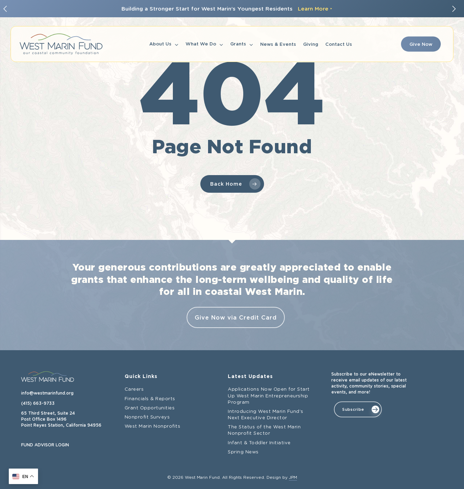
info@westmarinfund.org (47, 393)
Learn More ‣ (315, 8)
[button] (358, 409)
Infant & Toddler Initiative (259, 443)
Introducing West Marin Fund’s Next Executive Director (265, 414)
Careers (134, 389)
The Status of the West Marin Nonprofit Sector (264, 430)
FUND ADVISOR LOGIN (45, 445)
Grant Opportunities (150, 408)
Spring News (243, 452)
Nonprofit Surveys (147, 417)
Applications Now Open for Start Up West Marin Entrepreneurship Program (269, 395)
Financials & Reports (150, 399)
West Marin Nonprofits (153, 426)
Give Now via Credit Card (236, 317)
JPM (293, 477)
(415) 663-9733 (38, 403)
